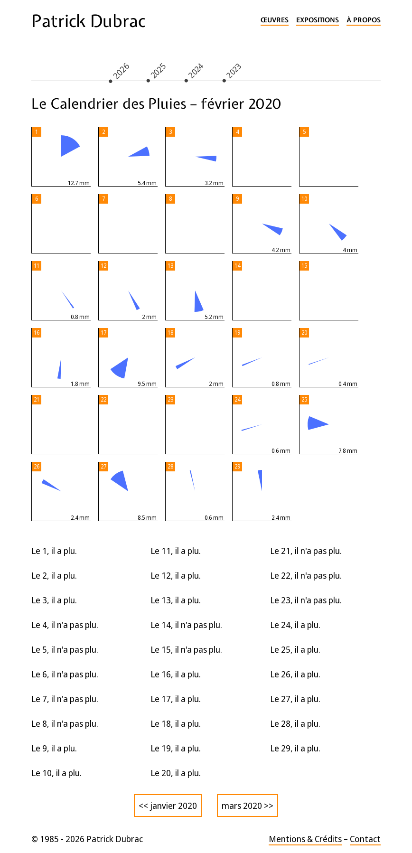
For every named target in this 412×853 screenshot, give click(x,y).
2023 (234, 70)
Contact (365, 838)
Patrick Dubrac (88, 20)
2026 (120, 70)
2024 (196, 70)
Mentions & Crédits (305, 838)
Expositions (317, 20)
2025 (158, 70)
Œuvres (275, 20)
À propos (363, 20)
